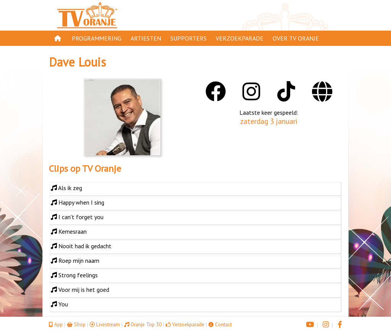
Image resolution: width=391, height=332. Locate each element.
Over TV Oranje (296, 38)
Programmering (96, 38)
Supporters (188, 38)
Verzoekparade (239, 38)
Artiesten (146, 38)
